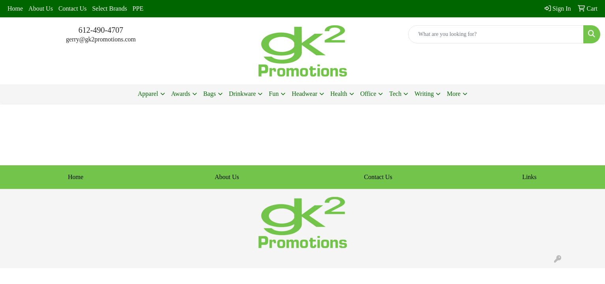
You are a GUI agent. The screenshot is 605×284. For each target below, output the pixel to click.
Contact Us (72, 8)
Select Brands (109, 8)
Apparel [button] (148, 93)
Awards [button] (180, 93)
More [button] (454, 93)
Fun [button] (274, 93)
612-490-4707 (101, 30)
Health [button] (338, 93)
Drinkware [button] (242, 93)
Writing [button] (424, 93)
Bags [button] (209, 93)
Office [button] (368, 93)
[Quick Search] (496, 34)
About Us (40, 8)
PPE (138, 8)
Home (15, 8)
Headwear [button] (304, 93)
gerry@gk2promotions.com (101, 39)
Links (529, 177)
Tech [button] (395, 93)
